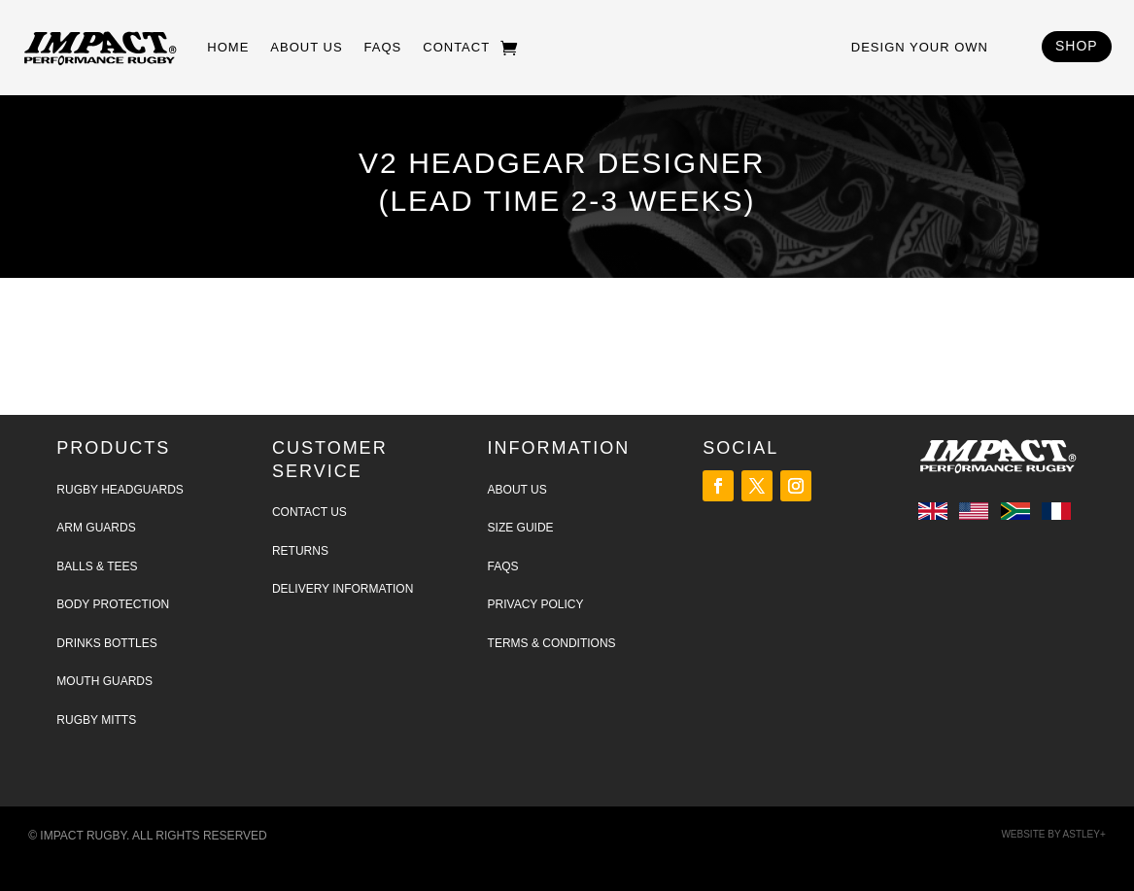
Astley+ (1084, 834)
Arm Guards (95, 527)
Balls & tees (96, 566)
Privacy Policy (536, 604)
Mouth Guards (104, 681)
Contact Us (309, 512)
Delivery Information (342, 589)
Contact (456, 47)
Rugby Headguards (119, 490)
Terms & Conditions (552, 643)
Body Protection (112, 604)
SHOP (1076, 45)
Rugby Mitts (96, 720)
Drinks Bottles (106, 643)
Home (228, 47)
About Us (306, 47)
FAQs (383, 47)
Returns (300, 551)
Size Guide (521, 527)
